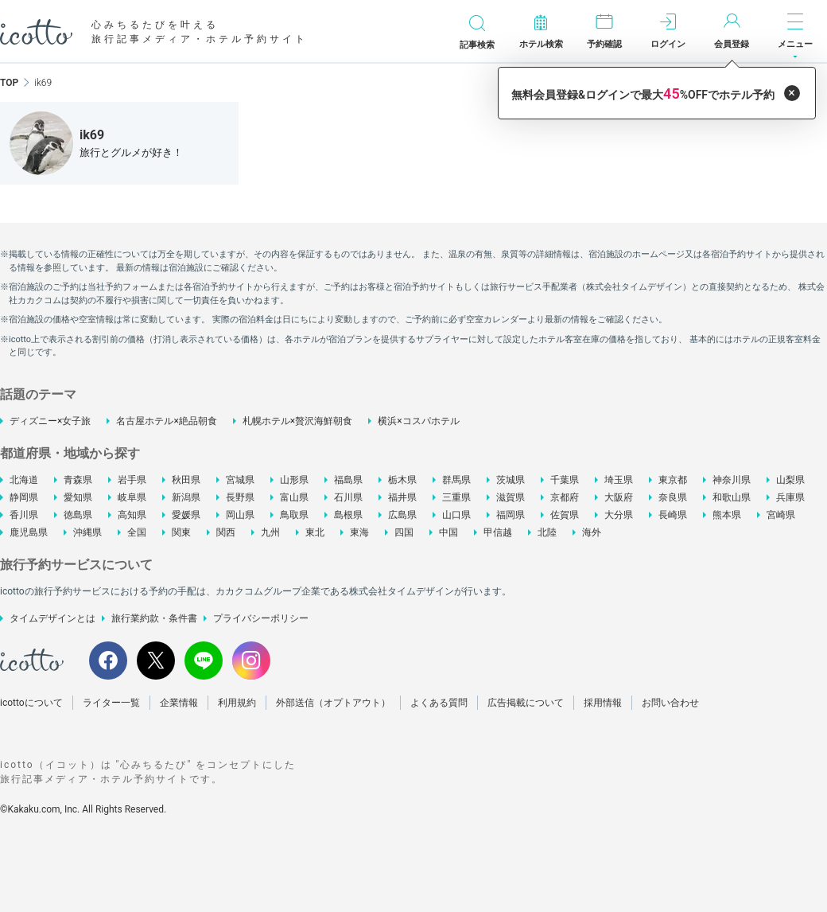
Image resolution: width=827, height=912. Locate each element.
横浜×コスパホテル (418, 421)
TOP (9, 82)
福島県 (348, 479)
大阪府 (618, 497)
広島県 (402, 514)
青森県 (78, 479)
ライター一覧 (111, 702)
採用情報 (603, 702)
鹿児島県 (29, 532)
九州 (270, 532)
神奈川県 (731, 479)
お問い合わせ (670, 702)
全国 (136, 532)
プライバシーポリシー (261, 618)
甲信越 (497, 532)
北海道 (24, 479)
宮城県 (240, 479)
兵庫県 (790, 497)
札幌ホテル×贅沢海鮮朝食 (297, 421)
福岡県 (510, 514)
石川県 (348, 497)
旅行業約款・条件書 (154, 618)
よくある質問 (439, 702)
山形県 (294, 479)
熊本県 (726, 514)
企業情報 (179, 702)
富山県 (294, 497)
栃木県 (402, 479)
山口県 (456, 514)
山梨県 (790, 479)
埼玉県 (618, 479)
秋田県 (186, 479)
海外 (591, 532)
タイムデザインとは (52, 618)
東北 (314, 532)
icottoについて (31, 702)
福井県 (402, 497)
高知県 (132, 514)
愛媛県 (186, 514)
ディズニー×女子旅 (50, 421)
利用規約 (237, 702)
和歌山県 (731, 497)
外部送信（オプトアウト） (333, 702)
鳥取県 (294, 514)
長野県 (240, 497)
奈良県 (672, 497)
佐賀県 (564, 514)
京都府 (564, 497)
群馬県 (456, 479)
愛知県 (78, 497)
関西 (225, 532)
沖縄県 (87, 532)
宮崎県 (781, 514)
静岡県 (24, 497)
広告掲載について (525, 702)
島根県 (348, 514)
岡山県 (240, 514)
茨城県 (510, 479)
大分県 (618, 514)
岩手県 (132, 479)
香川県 (24, 514)
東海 (359, 532)
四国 (404, 532)
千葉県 (564, 479)
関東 (181, 532)
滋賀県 (510, 497)
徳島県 (78, 514)
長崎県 (672, 514)
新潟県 (186, 497)
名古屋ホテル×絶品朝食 (166, 421)
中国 (448, 532)
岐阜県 (132, 497)
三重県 (456, 497)
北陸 (547, 532)
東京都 (672, 479)
